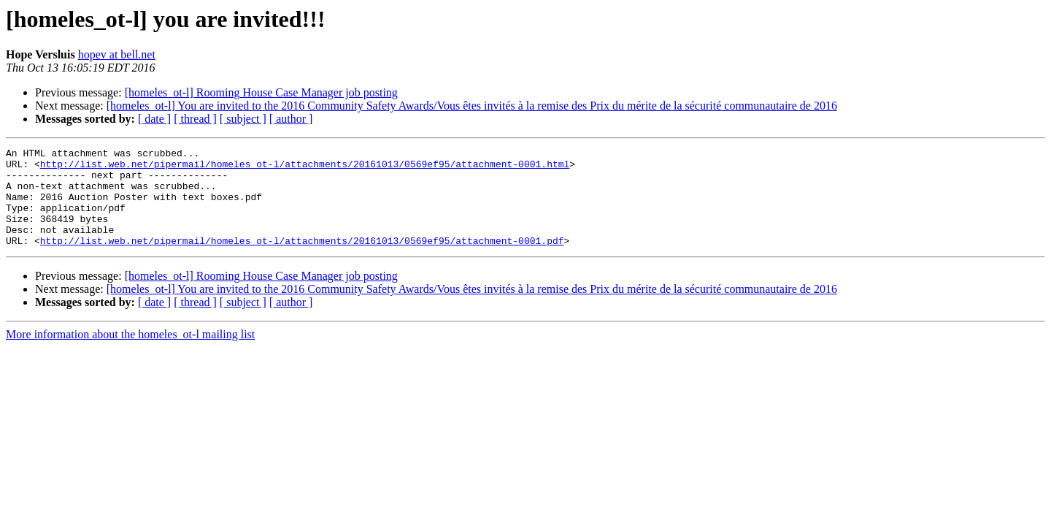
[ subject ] (243, 119)
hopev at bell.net (116, 54)
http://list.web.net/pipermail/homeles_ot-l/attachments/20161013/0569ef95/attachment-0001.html (304, 168)
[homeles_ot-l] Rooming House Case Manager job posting (261, 92)
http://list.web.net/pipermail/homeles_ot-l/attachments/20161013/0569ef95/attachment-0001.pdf (302, 260)
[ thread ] (195, 119)
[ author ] (291, 119)
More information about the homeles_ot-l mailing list (130, 354)
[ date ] (154, 119)
